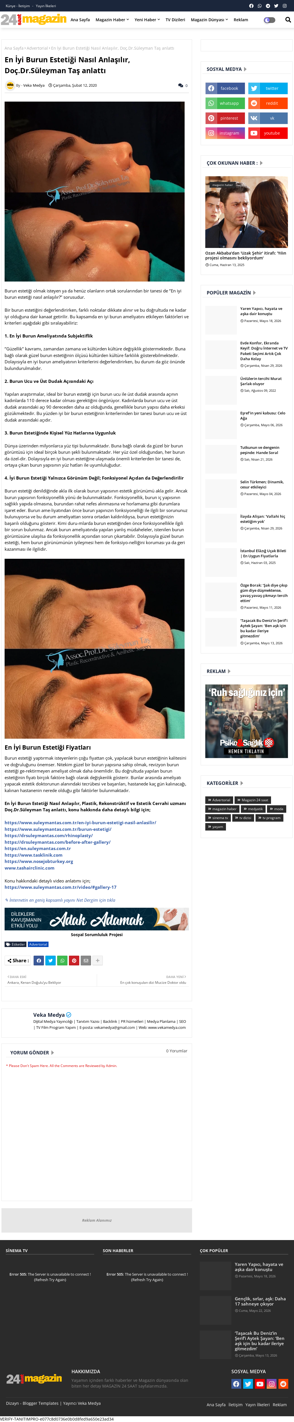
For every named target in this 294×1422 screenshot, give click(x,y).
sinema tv (220, 817)
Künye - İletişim (18, 5)
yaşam (217, 826)
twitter (272, 88)
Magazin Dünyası (207, 19)
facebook (229, 88)
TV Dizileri (175, 19)
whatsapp (229, 103)
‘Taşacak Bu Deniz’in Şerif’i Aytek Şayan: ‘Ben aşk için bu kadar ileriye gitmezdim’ (264, 628)
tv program (272, 817)
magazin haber (224, 808)
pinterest (229, 118)
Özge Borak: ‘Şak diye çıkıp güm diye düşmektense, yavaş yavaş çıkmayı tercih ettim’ (264, 593)
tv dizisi (245, 817)
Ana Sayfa (80, 19)
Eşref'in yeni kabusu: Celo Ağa (262, 415)
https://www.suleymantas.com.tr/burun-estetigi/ (58, 829)
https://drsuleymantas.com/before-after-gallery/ (58, 842)
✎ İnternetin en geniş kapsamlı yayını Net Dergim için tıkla (60, 900)
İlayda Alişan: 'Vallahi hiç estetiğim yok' (262, 519)
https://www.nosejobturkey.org (39, 861)
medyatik (255, 808)
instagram (229, 133)
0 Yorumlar (176, 1051)
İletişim (236, 1404)
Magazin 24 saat (255, 800)
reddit (272, 103)
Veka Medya (49, 1014)
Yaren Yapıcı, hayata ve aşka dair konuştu (261, 311)
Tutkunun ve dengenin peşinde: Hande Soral (259, 450)
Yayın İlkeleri (46, 5)
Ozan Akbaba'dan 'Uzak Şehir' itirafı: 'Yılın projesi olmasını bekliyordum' (245, 256)
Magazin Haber (110, 19)
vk (272, 118)
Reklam (241, 19)
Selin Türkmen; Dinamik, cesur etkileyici (262, 484)
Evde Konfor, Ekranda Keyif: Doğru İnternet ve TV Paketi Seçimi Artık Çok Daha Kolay (264, 350)
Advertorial (37, 48)
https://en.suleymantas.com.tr (38, 848)
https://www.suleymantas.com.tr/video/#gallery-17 (61, 887)
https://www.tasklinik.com (34, 855)
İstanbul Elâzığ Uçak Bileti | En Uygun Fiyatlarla (263, 553)
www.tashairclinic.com (30, 868)
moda (278, 808)
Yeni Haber (145, 19)
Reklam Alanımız (97, 1220)
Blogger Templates (41, 1403)
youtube (272, 133)
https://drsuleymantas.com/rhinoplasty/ (49, 835)
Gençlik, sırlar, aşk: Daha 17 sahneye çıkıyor (260, 1301)
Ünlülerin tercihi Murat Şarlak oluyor (261, 381)
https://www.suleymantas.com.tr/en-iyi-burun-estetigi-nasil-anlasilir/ (80, 822)
